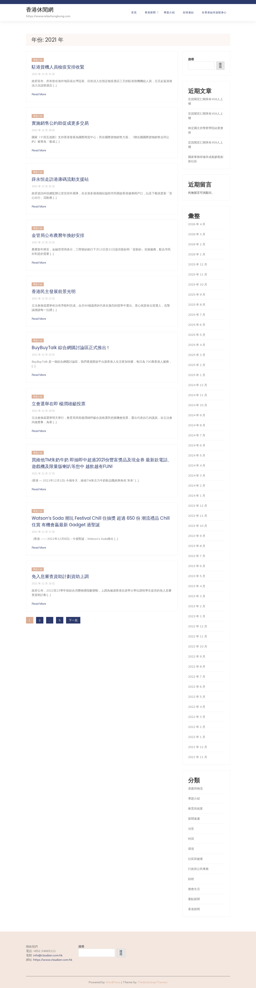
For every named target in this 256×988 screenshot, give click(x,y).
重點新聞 (194, 899)
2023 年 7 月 (196, 556)
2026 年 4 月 (196, 224)
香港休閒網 (39, 10)
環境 (191, 849)
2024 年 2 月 (196, 485)
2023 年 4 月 (196, 586)
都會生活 (194, 889)
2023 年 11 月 (197, 515)
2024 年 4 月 (196, 465)
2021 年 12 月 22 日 (43, 298)
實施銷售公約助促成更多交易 (60, 123)
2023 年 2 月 (196, 606)
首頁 (134, 12)
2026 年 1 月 (196, 254)
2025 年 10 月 (197, 284)
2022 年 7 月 (196, 676)
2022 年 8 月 (196, 666)
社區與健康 (195, 859)
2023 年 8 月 (196, 546)
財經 (191, 879)
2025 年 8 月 (196, 304)
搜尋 (191, 59)
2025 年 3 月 (196, 355)
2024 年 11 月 (197, 395)
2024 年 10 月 (197, 405)
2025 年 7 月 (196, 314)
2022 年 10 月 (197, 646)
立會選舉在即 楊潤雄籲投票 (58, 404)
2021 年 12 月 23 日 (43, 242)
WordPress (113, 982)
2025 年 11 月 (197, 274)
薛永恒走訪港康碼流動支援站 (60, 179)
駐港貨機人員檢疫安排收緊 (58, 67)
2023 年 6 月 (196, 566)
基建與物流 (195, 788)
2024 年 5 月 (196, 455)
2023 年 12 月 (197, 505)
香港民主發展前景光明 (54, 291)
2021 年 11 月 (197, 757)
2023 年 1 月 (196, 616)
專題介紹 (169, 12)
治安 (191, 828)
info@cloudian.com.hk (48, 955)
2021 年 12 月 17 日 (43, 473)
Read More (39, 94)
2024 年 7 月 (196, 435)
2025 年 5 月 (196, 335)
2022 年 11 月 (197, 636)
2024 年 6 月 (196, 445)
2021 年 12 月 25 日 (43, 186)
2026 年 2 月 (196, 244)
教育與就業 (195, 808)
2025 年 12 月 (197, 264)
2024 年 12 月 (197, 385)
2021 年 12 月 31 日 (43, 73)
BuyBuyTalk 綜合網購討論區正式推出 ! (70, 348)
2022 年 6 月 (196, 686)
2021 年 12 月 (197, 747)
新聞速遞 (194, 818)
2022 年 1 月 (196, 737)
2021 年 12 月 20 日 (43, 354)
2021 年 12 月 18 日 (43, 410)
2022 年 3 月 (196, 717)
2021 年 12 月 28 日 (43, 130)
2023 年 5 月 (196, 576)
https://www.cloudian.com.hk (52, 959)
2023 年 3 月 (196, 596)
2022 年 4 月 (196, 707)
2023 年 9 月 (196, 536)
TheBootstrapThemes (152, 982)
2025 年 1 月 (196, 375)
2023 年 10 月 (197, 526)
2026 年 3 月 (196, 234)
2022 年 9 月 (196, 656)
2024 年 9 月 (196, 415)
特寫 (191, 838)
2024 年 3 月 (196, 475)
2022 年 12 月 (197, 626)
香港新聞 (150, 12)
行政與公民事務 (198, 869)
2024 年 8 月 (196, 425)
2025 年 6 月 (196, 324)
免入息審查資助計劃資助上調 (60, 576)
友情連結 (188, 12)
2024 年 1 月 (196, 495)
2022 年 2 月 (196, 727)
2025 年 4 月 (196, 345)
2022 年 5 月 (196, 696)
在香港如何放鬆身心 (214, 12)
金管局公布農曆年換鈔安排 (58, 235)
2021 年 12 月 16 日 (43, 583)
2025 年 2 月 (196, 365)
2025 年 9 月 (196, 294)
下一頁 (73, 620)
